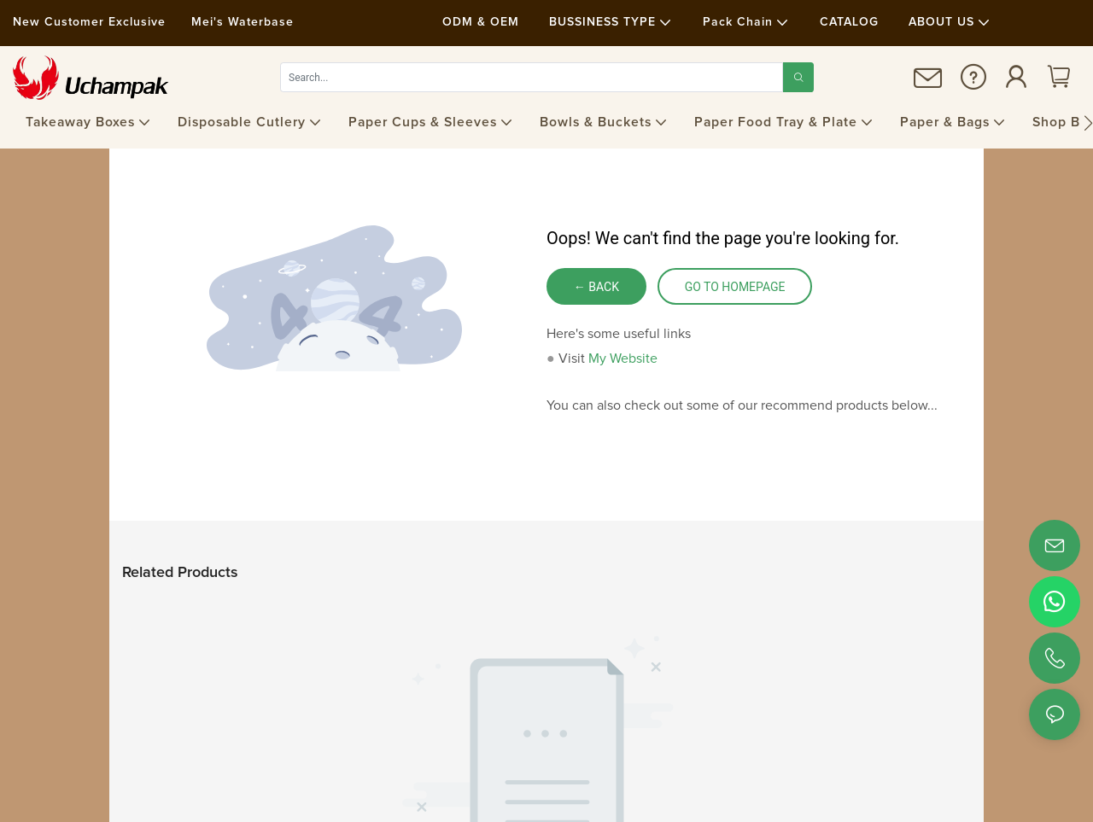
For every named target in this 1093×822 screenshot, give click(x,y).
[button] (1088, 123)
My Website (623, 358)
